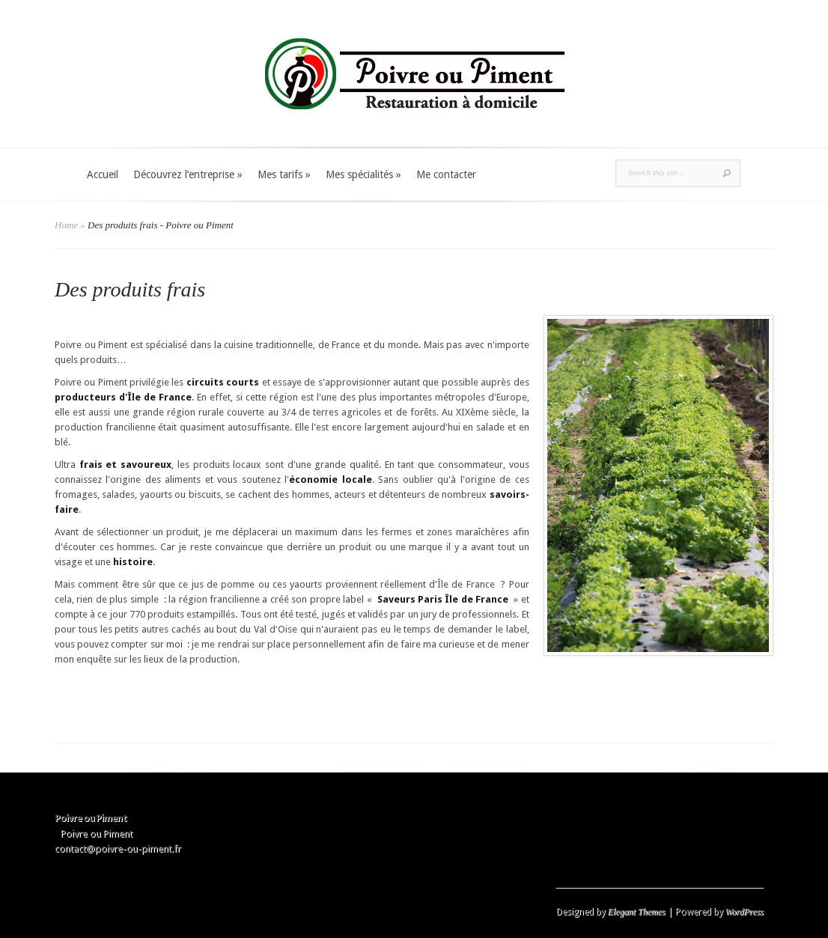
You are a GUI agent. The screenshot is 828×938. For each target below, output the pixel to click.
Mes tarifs (284, 174)
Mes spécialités (363, 174)
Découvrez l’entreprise (188, 174)
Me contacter (446, 174)
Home (66, 225)
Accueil (102, 174)
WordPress (744, 912)
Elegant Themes (637, 912)
